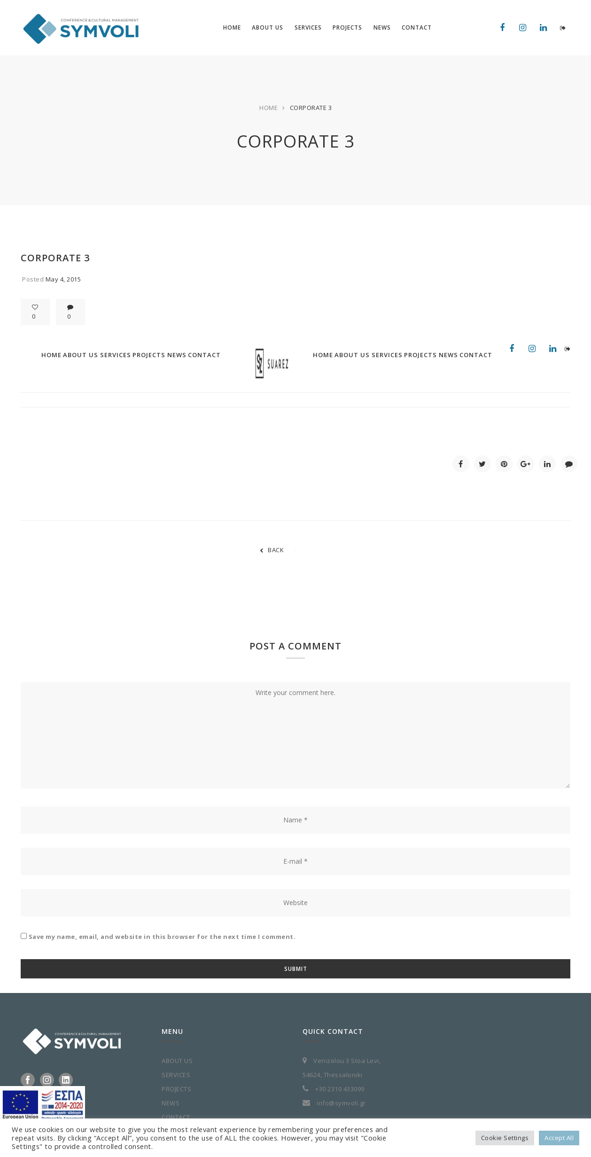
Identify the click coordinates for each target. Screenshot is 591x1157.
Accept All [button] (559, 1138)
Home (268, 107)
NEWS (170, 1103)
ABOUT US (177, 1060)
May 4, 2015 (63, 279)
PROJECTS (176, 1089)
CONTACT (176, 1117)
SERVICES (176, 1075)
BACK (272, 550)
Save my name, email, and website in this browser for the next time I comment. (162, 936)
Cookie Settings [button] (505, 1138)
